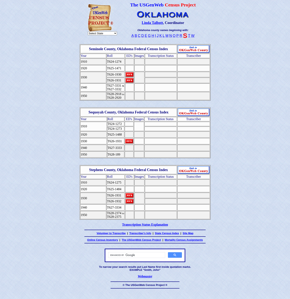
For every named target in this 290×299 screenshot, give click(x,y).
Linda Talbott (152, 23)
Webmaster (145, 276)
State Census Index (167, 233)
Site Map (188, 233)
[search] (136, 255)
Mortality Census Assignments (184, 239)
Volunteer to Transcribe (111, 233)
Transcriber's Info (140, 233)
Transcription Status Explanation (145, 224)
